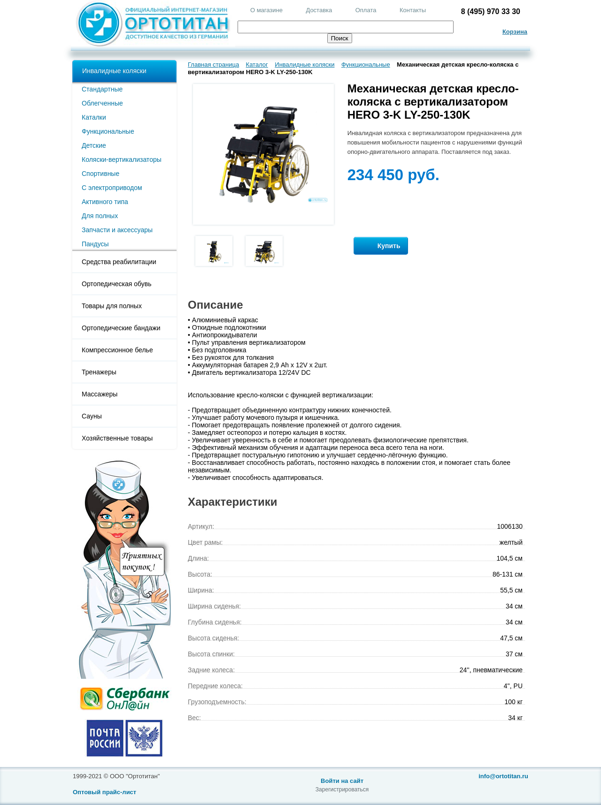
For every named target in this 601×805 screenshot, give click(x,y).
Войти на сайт (342, 780)
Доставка (319, 10)
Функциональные (108, 131)
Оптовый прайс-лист (104, 792)
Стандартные (102, 89)
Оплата (366, 10)
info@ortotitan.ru (503, 776)
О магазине (266, 10)
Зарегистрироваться (342, 789)
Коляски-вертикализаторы (122, 159)
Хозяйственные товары (117, 438)
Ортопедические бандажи (121, 328)
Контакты (413, 10)
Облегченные (102, 103)
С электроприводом (112, 187)
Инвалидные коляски (114, 71)
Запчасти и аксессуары (117, 230)
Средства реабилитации (119, 262)
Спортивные (100, 173)
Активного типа (105, 201)
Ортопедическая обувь (116, 284)
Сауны (92, 416)
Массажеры (99, 394)
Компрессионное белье (117, 350)
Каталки (94, 117)
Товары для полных (112, 306)
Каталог (257, 64)
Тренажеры (99, 372)
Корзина (514, 31)
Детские (94, 145)
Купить (381, 246)
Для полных (100, 216)
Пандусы (95, 244)
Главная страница (213, 64)
